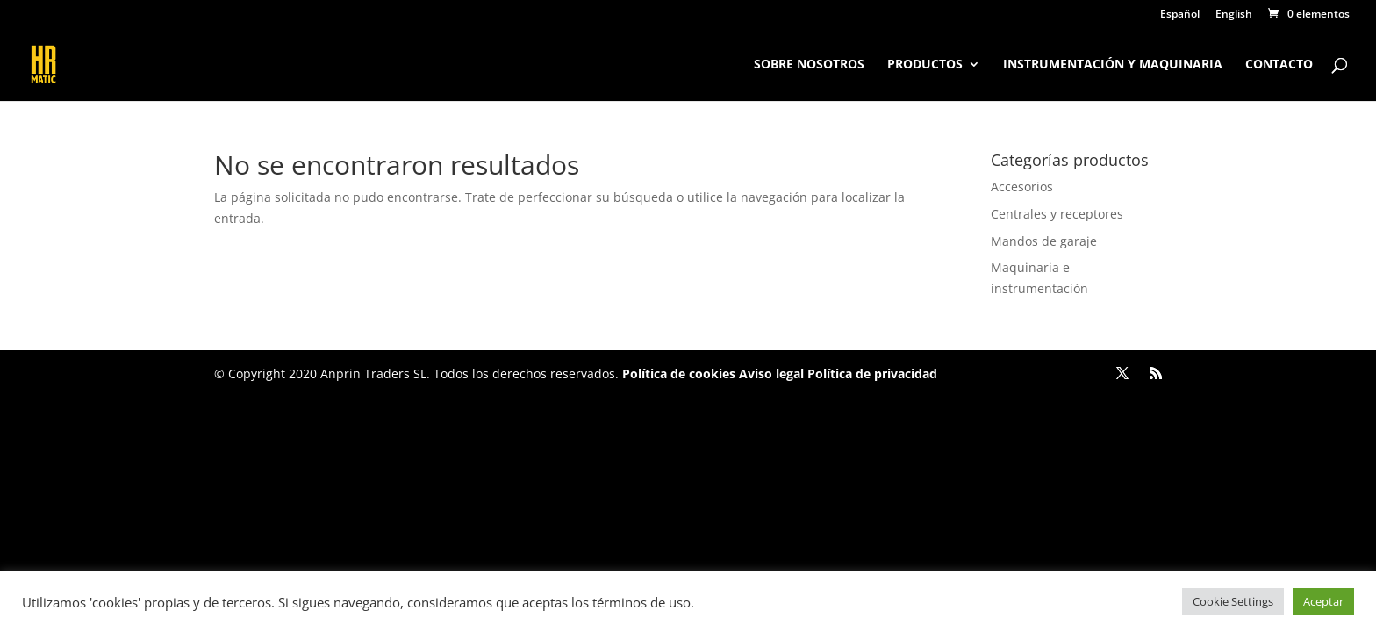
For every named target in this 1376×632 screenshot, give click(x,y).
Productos (925, 65)
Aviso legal (771, 373)
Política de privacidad (870, 373)
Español (1180, 15)
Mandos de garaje (1044, 241)
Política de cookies (678, 373)
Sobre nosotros (809, 65)
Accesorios (1022, 186)
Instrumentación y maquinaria (1112, 65)
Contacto (1279, 65)
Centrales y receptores (1057, 213)
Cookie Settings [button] (1233, 601)
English (1233, 15)
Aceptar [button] (1323, 601)
